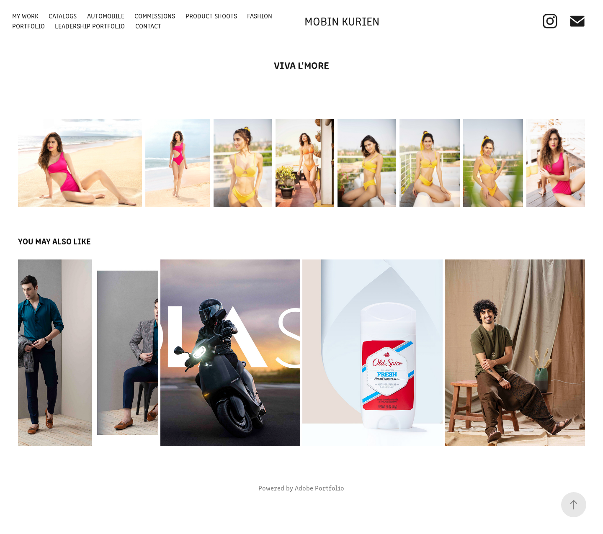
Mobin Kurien (341, 20)
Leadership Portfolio (90, 25)
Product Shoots (211, 15)
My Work (25, 15)
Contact (148, 25)
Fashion (259, 15)
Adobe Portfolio (319, 487)
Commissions (154, 15)
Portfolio (28, 25)
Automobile (105, 15)
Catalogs (63, 15)
